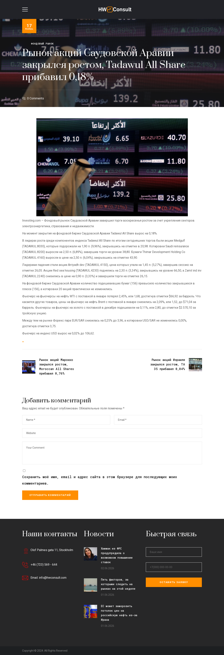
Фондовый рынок (42, 43)
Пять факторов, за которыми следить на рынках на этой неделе (118, 584)
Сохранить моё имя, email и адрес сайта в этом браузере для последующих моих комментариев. (99, 480)
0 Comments (35, 98)
